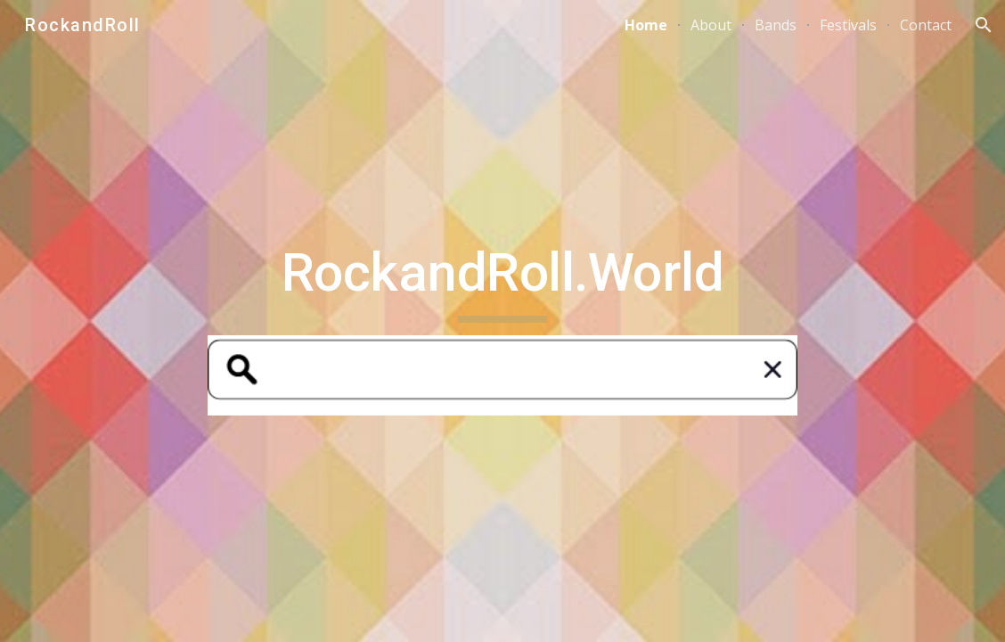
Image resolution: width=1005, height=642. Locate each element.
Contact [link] (926, 25)
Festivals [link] (848, 25)
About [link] (710, 25)
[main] (502, 280)
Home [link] (646, 25)
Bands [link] (776, 25)
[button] (983, 25)
